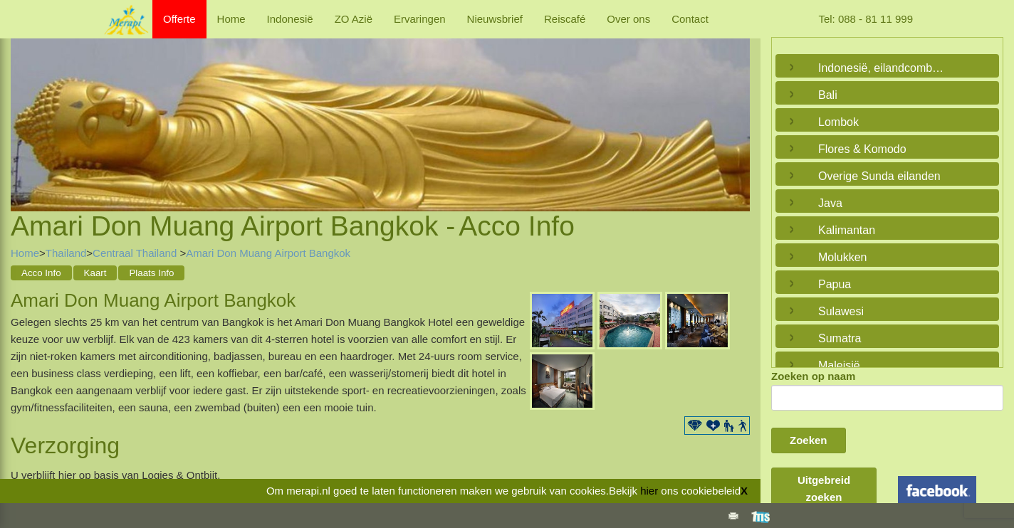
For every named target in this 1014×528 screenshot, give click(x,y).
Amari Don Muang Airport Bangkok (268, 253)
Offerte (179, 19)
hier (649, 491)
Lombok (838, 122)
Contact (690, 19)
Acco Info (41, 273)
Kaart (95, 273)
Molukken (842, 257)
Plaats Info (151, 273)
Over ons (628, 19)
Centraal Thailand (136, 253)
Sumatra (839, 338)
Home (231, 19)
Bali (827, 95)
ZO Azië (353, 19)
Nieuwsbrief (495, 19)
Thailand (66, 253)
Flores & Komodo (862, 149)
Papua (834, 284)
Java (830, 203)
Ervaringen (420, 19)
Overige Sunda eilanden (879, 176)
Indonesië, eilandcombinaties (883, 68)
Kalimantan (846, 230)
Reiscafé (564, 19)
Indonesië (290, 19)
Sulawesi (841, 311)
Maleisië (839, 365)
